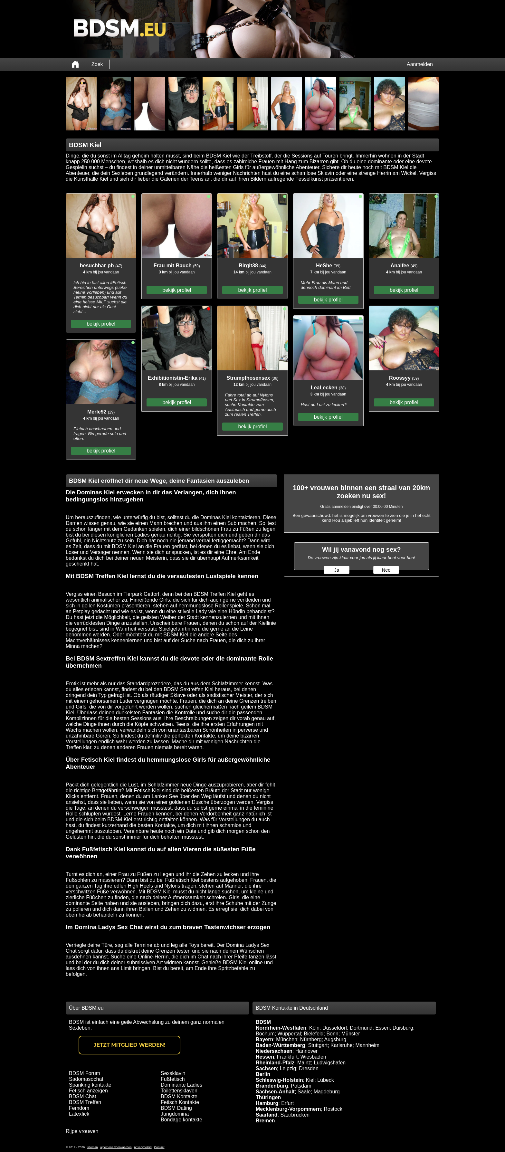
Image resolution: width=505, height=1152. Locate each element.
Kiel (310, 1080)
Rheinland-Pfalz (275, 1062)
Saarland (267, 1115)
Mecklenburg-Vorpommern (288, 1109)
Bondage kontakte (181, 1119)
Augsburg (335, 1039)
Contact (159, 1147)
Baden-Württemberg (280, 1045)
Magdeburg (327, 1091)
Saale (304, 1091)
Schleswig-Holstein (279, 1080)
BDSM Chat (82, 1096)
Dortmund (361, 1028)
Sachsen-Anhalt (275, 1091)
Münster (350, 1033)
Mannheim (367, 1045)
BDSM (263, 1022)
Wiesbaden (313, 1057)
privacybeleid (142, 1147)
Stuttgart (318, 1045)
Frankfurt (287, 1057)
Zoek (97, 64)
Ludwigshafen (330, 1062)
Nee (386, 570)
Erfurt (287, 1103)
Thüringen (268, 1097)
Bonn (332, 1033)
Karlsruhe (341, 1045)
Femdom (79, 1108)
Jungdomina (175, 1114)
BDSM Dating (176, 1108)
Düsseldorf (334, 1028)
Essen (382, 1028)
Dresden (308, 1068)
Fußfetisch (173, 1079)
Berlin (263, 1074)
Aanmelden (420, 64)
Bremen (265, 1120)
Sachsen (266, 1068)
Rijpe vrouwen (82, 1131)
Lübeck (325, 1080)
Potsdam (301, 1086)
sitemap (92, 1147)
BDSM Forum (84, 1073)
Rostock (333, 1109)
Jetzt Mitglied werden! (130, 1045)
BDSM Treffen (85, 1102)
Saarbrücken (295, 1115)
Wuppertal (289, 1033)
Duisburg (403, 1028)
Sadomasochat (86, 1079)
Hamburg (267, 1103)
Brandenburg (272, 1086)
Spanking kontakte (90, 1085)
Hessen (265, 1057)
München (286, 1039)
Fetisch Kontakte (180, 1102)
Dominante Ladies (181, 1085)
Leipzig (288, 1068)
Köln (314, 1028)
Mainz (304, 1062)
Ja (336, 570)
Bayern (264, 1039)
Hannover (306, 1051)
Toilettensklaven (179, 1090)
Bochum (265, 1033)
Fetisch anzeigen (88, 1090)
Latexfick (79, 1114)
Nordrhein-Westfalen (281, 1028)
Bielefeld (313, 1033)
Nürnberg (311, 1039)
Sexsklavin (173, 1073)
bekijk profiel (101, 324)
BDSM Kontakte (179, 1096)
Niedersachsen (274, 1051)
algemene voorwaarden (116, 1147)
